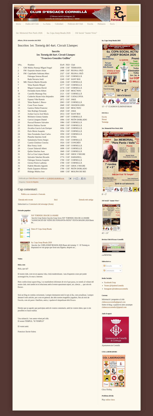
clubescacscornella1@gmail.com (114, 307)
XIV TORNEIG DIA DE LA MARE (44, 215)
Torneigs (105, 122)
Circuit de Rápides (32, 182)
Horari (104, 119)
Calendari (59, 24)
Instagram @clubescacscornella (116, 289)
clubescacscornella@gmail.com (114, 302)
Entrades (108, 266)
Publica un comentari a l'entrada (33, 194)
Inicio (18, 24)
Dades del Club (32, 24)
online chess (110, 400)
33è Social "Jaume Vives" (86, 33)
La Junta (46, 24)
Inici (56, 200)
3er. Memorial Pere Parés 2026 (29, 33)
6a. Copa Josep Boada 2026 (58, 33)
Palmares (102, 24)
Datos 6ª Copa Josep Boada (41, 229)
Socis (112, 24)
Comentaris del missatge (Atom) (41, 204)
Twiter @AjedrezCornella (114, 286)
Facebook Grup (110, 283)
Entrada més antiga (86, 200)
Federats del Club (75, 24)
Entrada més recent (26, 200)
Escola (90, 24)
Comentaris (109, 271)
